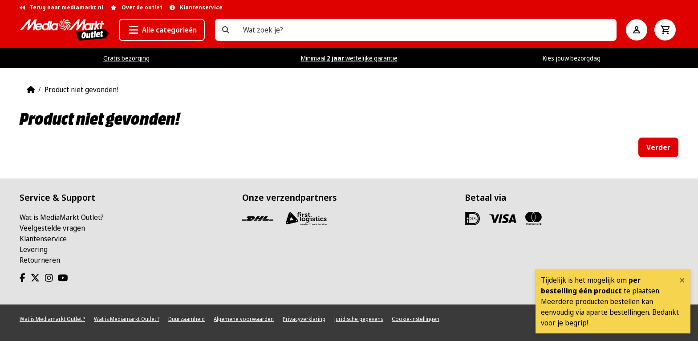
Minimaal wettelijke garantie (349, 58)
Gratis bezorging (126, 58)
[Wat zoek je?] (225, 30)
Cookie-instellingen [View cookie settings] (415, 319)
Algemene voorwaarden (244, 319)
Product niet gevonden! (81, 89)
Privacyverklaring (304, 319)
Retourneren (40, 260)
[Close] (682, 280)
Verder (658, 147)
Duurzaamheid (186, 319)
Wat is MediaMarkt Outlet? (62, 217)
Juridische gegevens (358, 319)
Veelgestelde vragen (52, 228)
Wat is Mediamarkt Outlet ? (52, 319)
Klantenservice (43, 239)
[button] (162, 30)
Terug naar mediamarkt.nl (61, 7)
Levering (34, 249)
